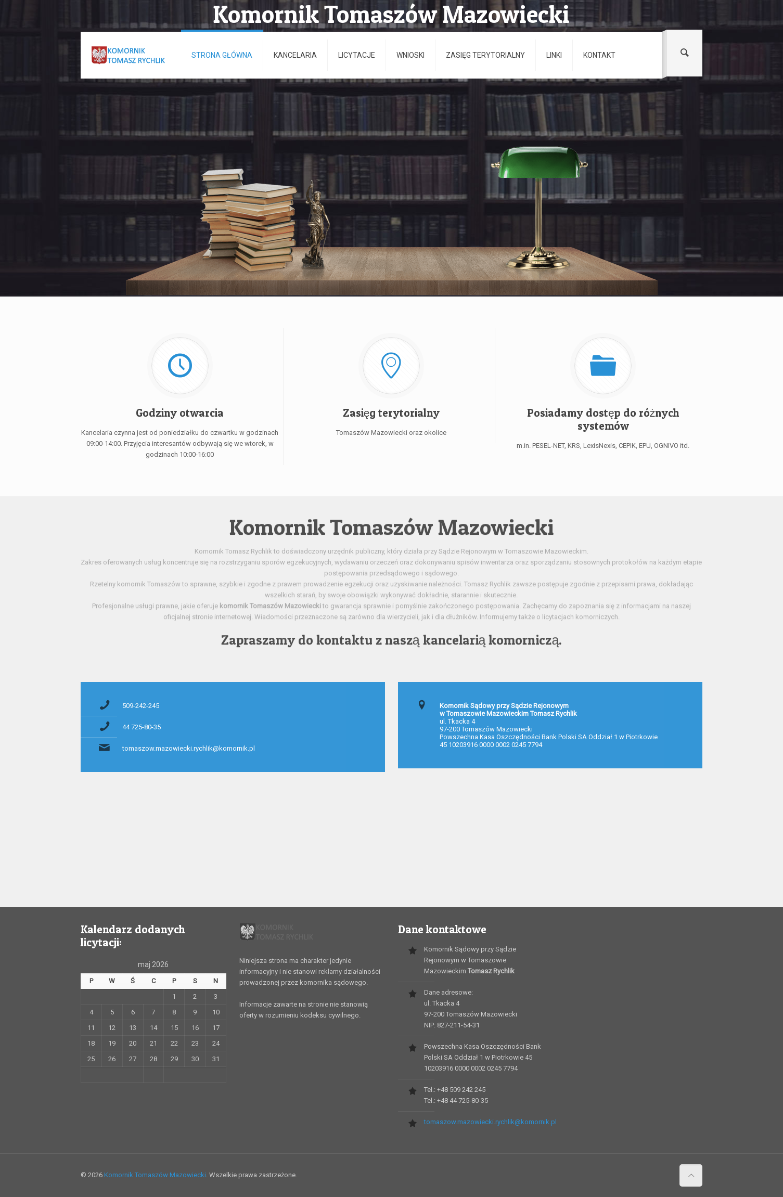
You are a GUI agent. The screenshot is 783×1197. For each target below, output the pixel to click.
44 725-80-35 (141, 727)
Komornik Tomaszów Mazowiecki (155, 1175)
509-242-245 (140, 706)
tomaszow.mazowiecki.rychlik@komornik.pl (188, 748)
